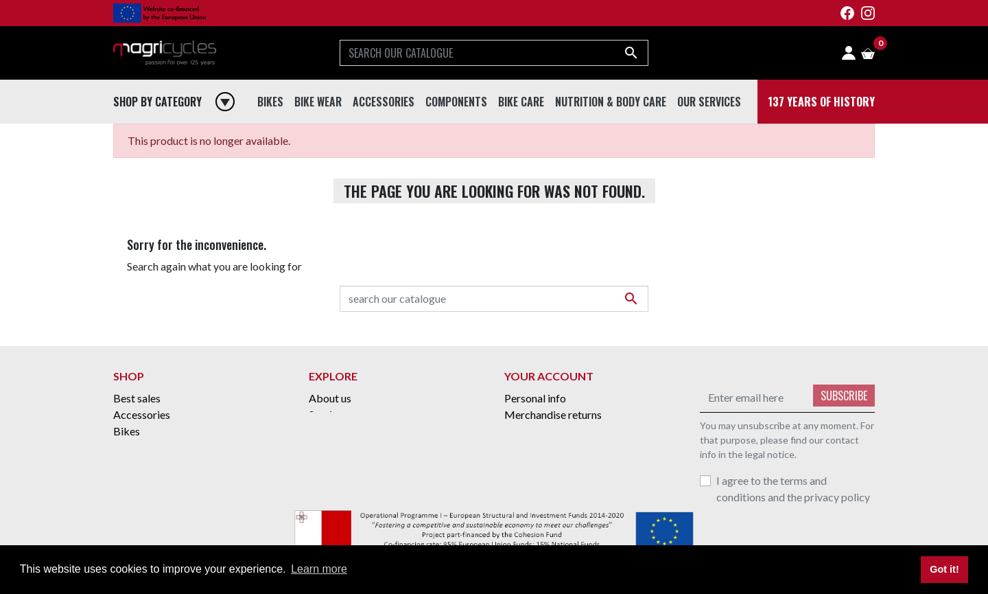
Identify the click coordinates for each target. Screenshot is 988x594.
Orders (521, 430)
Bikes (126, 430)
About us (330, 397)
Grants (325, 430)
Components (143, 480)
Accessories (141, 414)
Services (328, 414)
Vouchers (526, 480)
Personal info (535, 397)
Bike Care (136, 447)
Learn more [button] (319, 569)
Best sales (137, 397)
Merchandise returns (553, 414)
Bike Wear (138, 463)
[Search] (494, 53)
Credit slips (531, 447)
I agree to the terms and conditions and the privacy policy (793, 488)
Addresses (529, 463)
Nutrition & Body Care (166, 496)
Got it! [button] (944, 569)
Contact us (334, 447)
